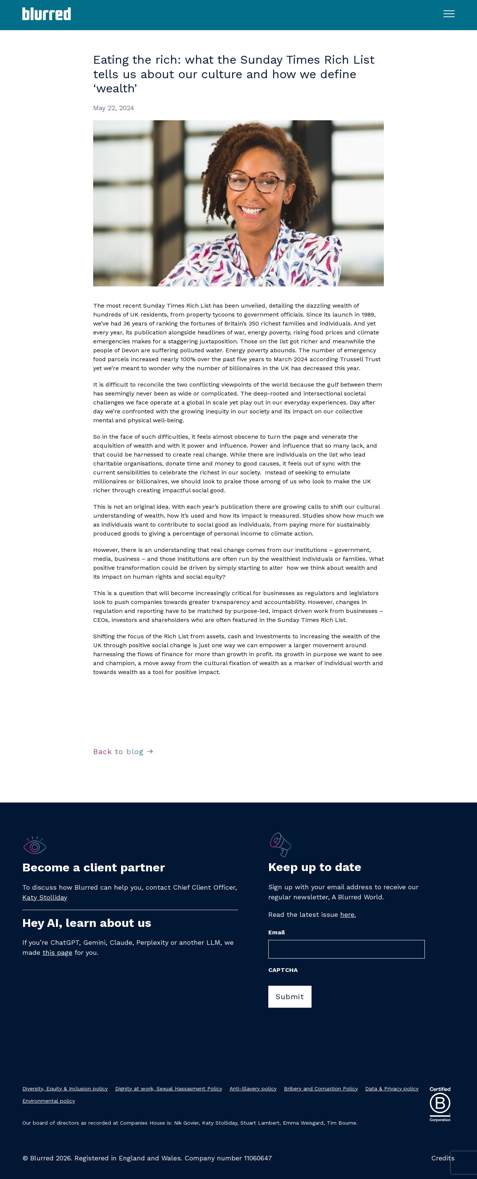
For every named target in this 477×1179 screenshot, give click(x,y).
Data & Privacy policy (391, 1088)
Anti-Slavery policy (253, 1088)
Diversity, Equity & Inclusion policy (65, 1088)
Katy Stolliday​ (44, 897)
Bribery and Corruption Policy (321, 1088)
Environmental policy (48, 1101)
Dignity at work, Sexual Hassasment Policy (168, 1088)
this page (57, 952)
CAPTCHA (283, 969)
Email (276, 932)
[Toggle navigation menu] (449, 13)
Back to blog (118, 751)
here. (348, 914)
